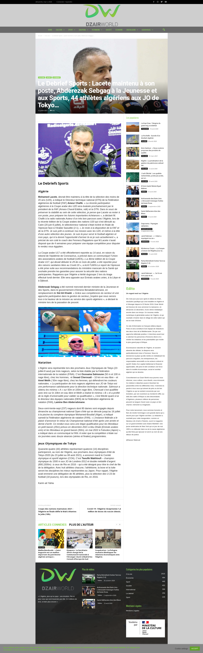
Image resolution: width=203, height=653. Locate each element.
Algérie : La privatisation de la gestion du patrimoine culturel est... (152, 163)
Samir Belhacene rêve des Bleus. (109, 600)
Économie (119, 29)
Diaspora (83, 30)
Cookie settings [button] (181, 649)
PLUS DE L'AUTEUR (81, 524)
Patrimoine (97, 30)
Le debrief (56, 77)
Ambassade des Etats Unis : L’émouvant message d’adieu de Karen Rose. (152, 201)
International (130, 590)
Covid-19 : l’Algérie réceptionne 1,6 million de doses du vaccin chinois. (104, 510)
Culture (60, 30)
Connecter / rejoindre (64, 2)
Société (109, 29)
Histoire (144, 254)
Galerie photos (147, 229)
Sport (71, 30)
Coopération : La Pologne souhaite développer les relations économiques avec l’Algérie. (107, 553)
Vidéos (144, 191)
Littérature (145, 241)
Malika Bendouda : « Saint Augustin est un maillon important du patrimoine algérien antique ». (49, 553)
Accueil (40, 36)
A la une (47, 36)
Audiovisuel (147, 30)
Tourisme (145, 129)
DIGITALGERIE (132, 30)
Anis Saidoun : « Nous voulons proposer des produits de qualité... (152, 150)
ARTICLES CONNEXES (52, 524)
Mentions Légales (132, 611)
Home (50, 29)
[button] (164, 30)
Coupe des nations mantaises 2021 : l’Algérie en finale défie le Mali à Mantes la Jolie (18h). (57, 511)
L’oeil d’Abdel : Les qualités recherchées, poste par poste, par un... (152, 175)
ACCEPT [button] (194, 649)
